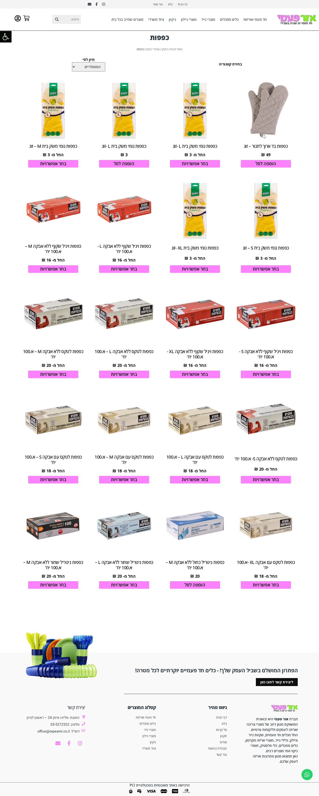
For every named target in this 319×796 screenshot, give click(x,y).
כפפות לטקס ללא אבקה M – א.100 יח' (53, 356)
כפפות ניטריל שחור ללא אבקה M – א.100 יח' (53, 569)
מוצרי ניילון (188, 19)
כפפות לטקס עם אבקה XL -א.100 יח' (266, 569)
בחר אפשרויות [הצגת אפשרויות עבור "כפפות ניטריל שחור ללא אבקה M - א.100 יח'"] (53, 589)
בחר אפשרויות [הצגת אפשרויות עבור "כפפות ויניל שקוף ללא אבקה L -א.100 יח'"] (124, 271)
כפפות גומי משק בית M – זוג (53, 147)
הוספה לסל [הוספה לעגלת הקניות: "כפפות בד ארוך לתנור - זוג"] (266, 164)
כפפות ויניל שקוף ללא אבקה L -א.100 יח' (124, 250)
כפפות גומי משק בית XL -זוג (194, 250)
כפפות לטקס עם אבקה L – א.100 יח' (195, 463)
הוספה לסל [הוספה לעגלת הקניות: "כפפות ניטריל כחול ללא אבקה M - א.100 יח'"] (195, 589)
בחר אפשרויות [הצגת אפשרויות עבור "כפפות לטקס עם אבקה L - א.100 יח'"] (195, 483)
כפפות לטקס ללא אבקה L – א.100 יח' (124, 356)
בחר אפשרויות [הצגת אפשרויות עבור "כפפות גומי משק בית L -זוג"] (195, 164)
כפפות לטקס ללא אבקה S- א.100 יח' (265, 463)
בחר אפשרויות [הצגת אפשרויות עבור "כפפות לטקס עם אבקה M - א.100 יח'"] (124, 483)
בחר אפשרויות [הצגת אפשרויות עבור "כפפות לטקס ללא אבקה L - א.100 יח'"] (124, 377)
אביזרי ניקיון (153, 50)
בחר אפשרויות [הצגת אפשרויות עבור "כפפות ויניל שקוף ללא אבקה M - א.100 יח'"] (53, 271)
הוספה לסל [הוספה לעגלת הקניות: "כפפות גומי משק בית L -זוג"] (124, 164)
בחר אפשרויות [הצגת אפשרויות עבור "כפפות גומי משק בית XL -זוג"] (195, 271)
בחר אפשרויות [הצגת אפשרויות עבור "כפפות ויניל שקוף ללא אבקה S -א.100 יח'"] (266, 377)
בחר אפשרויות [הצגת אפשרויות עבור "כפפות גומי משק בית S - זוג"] (266, 271)
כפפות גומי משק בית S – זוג (266, 250)
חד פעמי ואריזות (255, 19)
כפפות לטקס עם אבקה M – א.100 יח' (124, 463)
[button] (6, 36)
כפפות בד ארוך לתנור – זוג (266, 147)
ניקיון (172, 19)
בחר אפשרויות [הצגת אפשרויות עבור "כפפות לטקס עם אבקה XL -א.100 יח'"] (266, 589)
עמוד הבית (176, 50)
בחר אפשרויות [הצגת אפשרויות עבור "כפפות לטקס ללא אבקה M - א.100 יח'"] (53, 377)
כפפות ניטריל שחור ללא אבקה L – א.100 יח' (124, 569)
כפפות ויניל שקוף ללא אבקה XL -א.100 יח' (195, 356)
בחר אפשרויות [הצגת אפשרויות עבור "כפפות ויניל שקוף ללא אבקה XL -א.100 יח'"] (195, 377)
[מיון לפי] (88, 67)
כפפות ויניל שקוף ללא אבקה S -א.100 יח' (266, 356)
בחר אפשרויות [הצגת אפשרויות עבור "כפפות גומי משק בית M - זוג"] (53, 164)
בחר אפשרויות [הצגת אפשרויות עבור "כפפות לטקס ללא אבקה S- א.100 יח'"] (266, 483)
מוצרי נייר (208, 19)
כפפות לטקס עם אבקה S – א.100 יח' (53, 463)
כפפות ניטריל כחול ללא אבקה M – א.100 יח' (195, 569)
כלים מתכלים (229, 19)
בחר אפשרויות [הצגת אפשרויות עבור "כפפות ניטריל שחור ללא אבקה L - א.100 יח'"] (124, 589)
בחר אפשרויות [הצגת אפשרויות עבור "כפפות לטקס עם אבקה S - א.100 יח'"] (53, 483)
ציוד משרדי (156, 19)
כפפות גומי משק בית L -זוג (195, 147)
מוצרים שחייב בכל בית (127, 19)
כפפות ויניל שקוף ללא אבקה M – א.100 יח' (53, 250)
